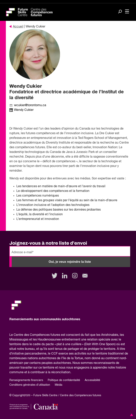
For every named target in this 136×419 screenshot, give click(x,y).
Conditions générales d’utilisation (29, 385)
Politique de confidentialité (64, 380)
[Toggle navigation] (127, 11)
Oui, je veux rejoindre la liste (70, 261)
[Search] (120, 11)
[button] (131, 415)
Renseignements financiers (26, 380)
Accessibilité (92, 380)
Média (58, 385)
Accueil (16, 26)
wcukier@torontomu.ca (30, 105)
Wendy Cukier (24, 110)
